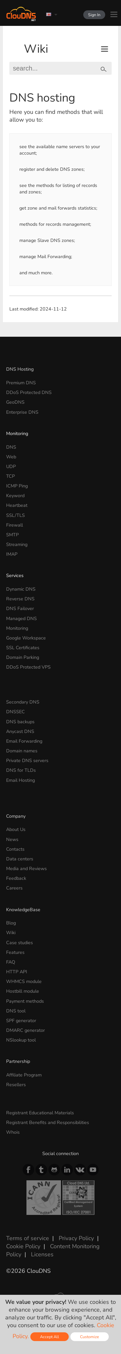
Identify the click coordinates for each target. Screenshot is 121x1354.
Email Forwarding (24, 741)
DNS (11, 447)
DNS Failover (20, 608)
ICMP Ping (17, 486)
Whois (13, 1132)
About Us (15, 829)
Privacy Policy (76, 1238)
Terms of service (27, 1238)
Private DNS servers (27, 760)
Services (15, 575)
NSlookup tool (21, 1040)
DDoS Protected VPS (28, 667)
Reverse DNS (20, 598)
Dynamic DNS (20, 589)
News (12, 839)
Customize (89, 1336)
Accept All (49, 1336)
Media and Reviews (26, 868)
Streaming (16, 544)
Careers (14, 888)
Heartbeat (16, 505)
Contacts (15, 849)
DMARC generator (25, 1030)
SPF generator (21, 1020)
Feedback (16, 878)
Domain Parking (22, 657)
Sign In (94, 14)
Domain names (21, 751)
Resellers (16, 1084)
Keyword (15, 495)
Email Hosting (20, 780)
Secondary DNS (22, 702)
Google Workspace (26, 638)
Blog (11, 923)
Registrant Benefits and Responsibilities (47, 1122)
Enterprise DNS (22, 412)
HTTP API (16, 971)
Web (11, 456)
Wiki (36, 49)
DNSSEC (15, 711)
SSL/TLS (15, 515)
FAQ (10, 962)
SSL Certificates (22, 647)
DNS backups (20, 721)
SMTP (12, 534)
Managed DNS (21, 618)
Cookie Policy (23, 1246)
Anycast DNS (20, 731)
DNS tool (15, 1011)
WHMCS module (24, 981)
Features (15, 952)
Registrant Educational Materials (40, 1112)
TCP (10, 476)
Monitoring (17, 433)
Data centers (19, 859)
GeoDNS (15, 402)
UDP (11, 466)
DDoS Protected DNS (29, 392)
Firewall (14, 525)
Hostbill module (22, 991)
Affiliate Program (24, 1075)
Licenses (42, 1254)
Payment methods (25, 1001)
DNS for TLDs (21, 770)
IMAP (11, 554)
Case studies (19, 942)
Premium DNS (21, 382)
